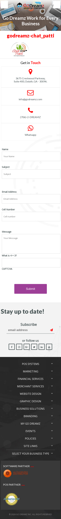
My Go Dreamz (30, 423)
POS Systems (30, 364)
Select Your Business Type (30, 453)
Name (5, 149)
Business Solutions (30, 408)
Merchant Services (30, 386)
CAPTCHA (7, 268)
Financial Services (30, 379)
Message (6, 231)
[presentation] (26, 277)
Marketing (30, 371)
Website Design (30, 394)
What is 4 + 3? (9, 255)
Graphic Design (30, 401)
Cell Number (8, 209)
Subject (6, 167)
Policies (30, 438)
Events (30, 431)
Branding (30, 416)
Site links (30, 446)
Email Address (9, 191)
